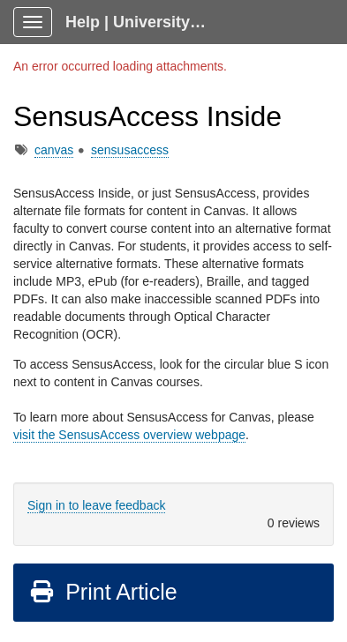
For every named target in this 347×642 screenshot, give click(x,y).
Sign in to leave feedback (96, 505)
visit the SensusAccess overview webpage (129, 435)
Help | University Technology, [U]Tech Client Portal (142, 22)
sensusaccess (130, 150)
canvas (53, 150)
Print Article (102, 591)
